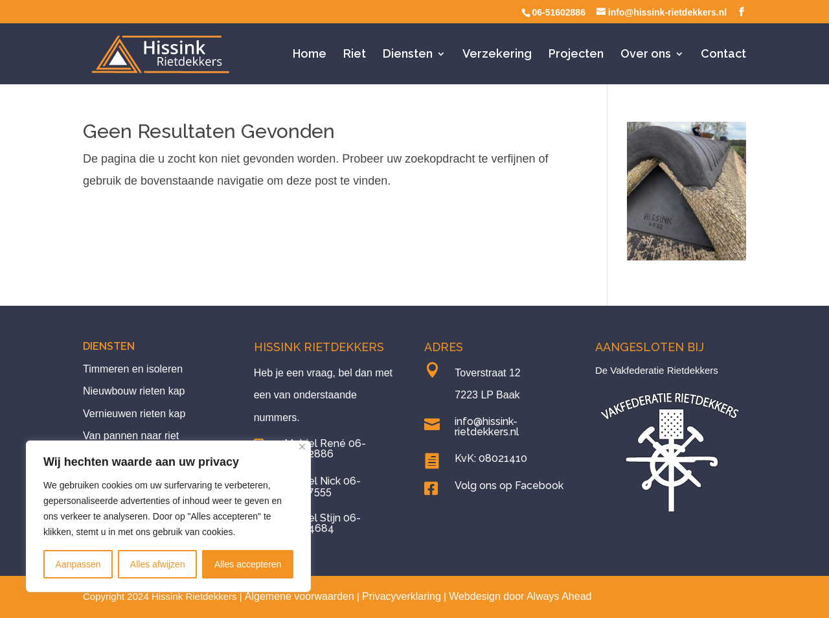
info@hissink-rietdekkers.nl (487, 426)
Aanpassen (78, 564)
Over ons (645, 54)
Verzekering (497, 54)
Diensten (408, 54)
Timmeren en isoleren (133, 368)
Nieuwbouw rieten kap (134, 390)
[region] (168, 516)
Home (309, 54)
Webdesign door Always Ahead (520, 596)
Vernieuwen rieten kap (134, 413)
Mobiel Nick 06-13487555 (322, 486)
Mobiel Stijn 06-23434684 (322, 523)
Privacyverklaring (401, 596)
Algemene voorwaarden (299, 596)
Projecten (576, 54)
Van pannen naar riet (131, 435)
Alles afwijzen (157, 564)
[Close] (302, 447)
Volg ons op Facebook (509, 485)
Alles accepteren (248, 564)
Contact (723, 54)
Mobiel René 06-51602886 (325, 448)
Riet (354, 54)
